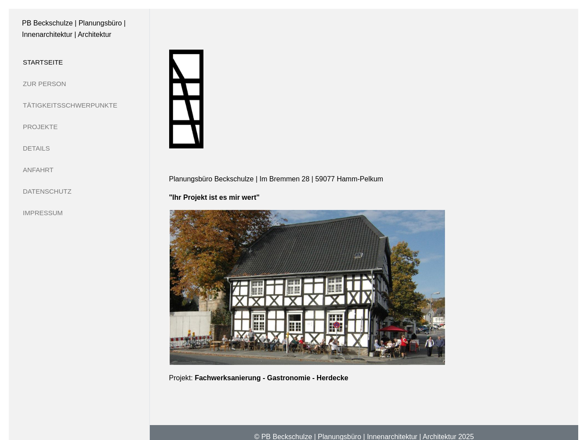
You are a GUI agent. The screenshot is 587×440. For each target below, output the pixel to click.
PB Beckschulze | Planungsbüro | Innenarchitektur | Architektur (74, 28)
